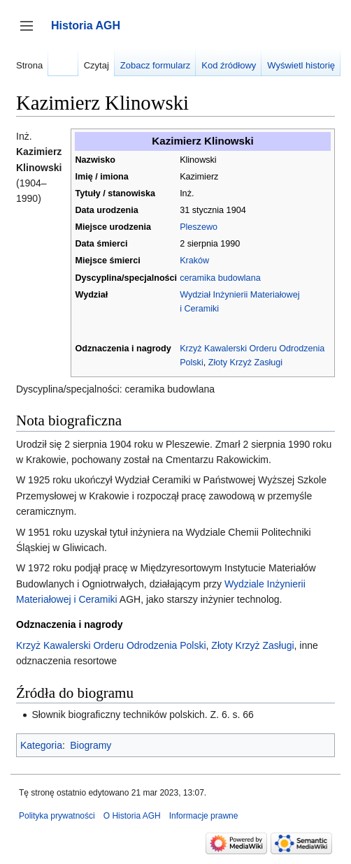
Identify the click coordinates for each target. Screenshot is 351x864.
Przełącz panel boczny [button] (31, 32)
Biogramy (90, 745)
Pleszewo (198, 227)
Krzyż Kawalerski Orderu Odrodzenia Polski (111, 645)
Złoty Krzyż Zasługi (245, 362)
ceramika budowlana (220, 278)
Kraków (194, 260)
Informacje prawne (203, 816)
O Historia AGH (132, 816)
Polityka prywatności (57, 816)
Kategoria (41, 745)
